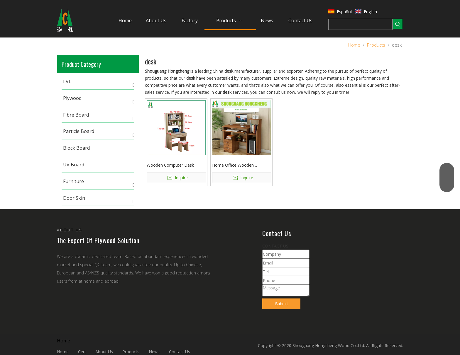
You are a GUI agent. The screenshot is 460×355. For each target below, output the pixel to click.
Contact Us (179, 351)
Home (63, 351)
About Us (104, 351)
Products (130, 351)
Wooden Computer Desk (170, 165)
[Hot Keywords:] (398, 24)
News (154, 351)
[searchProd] (360, 24)
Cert (82, 351)
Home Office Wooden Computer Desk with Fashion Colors (239, 165)
